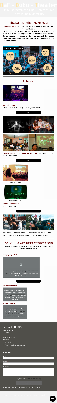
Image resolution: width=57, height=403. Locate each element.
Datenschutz (13, 395)
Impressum (6, 395)
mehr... (28, 112)
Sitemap (29, 395)
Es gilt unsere (29, 379)
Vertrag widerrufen (39, 395)
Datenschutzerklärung (33, 379)
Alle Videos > (28, 281)
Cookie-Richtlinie (21, 395)
